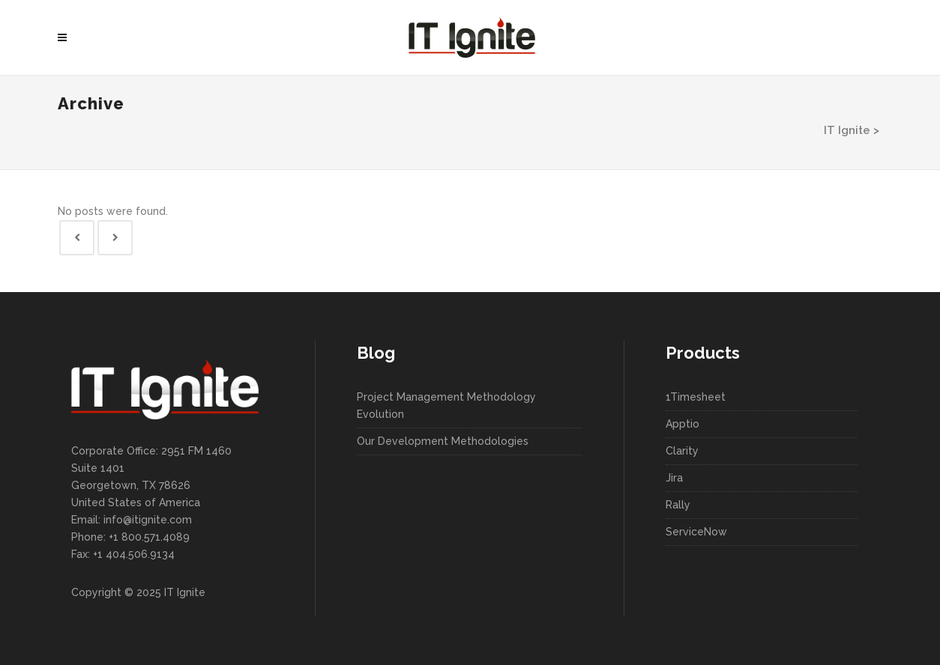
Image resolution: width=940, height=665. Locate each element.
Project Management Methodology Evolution (446, 405)
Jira (674, 478)
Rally (678, 505)
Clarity (682, 451)
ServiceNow (696, 532)
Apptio (682, 424)
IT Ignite (847, 130)
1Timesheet (696, 397)
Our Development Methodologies (442, 441)
